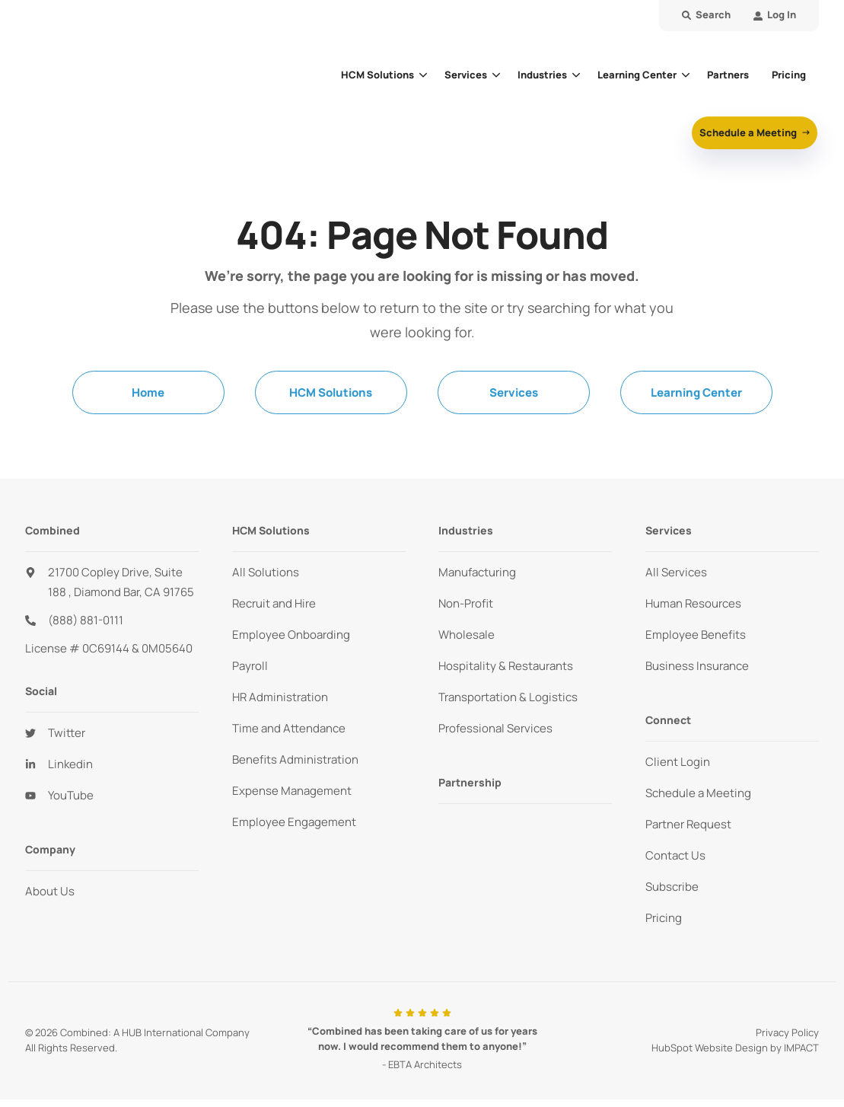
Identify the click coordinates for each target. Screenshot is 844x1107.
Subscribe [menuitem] (672, 894)
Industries (542, 78)
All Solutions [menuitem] (265, 580)
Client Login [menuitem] (677, 769)
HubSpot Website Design (709, 1055)
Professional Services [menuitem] (495, 736)
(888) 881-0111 (85, 628)
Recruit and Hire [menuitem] (274, 611)
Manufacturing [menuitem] (477, 580)
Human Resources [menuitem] (693, 611)
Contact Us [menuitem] (675, 863)
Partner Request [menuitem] (688, 832)
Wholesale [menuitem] (466, 642)
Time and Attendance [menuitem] (289, 736)
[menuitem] (774, 15)
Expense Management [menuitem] (292, 798)
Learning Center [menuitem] (696, 400)
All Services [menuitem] (676, 580)
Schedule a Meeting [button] (749, 136)
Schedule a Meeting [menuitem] (698, 801)
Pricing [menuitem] (663, 925)
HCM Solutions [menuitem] (330, 400)
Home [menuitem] (148, 400)
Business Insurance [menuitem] (697, 673)
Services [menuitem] (513, 400)
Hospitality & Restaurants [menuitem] (505, 673)
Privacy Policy (787, 1041)
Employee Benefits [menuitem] (695, 642)
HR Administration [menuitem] (280, 705)
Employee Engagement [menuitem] (294, 829)
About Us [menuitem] (50, 900)
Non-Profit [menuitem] (465, 611)
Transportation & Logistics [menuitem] (508, 705)
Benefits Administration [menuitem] (295, 767)
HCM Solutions (377, 78)
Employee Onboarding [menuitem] (291, 642)
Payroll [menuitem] (250, 673)
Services (465, 78)
